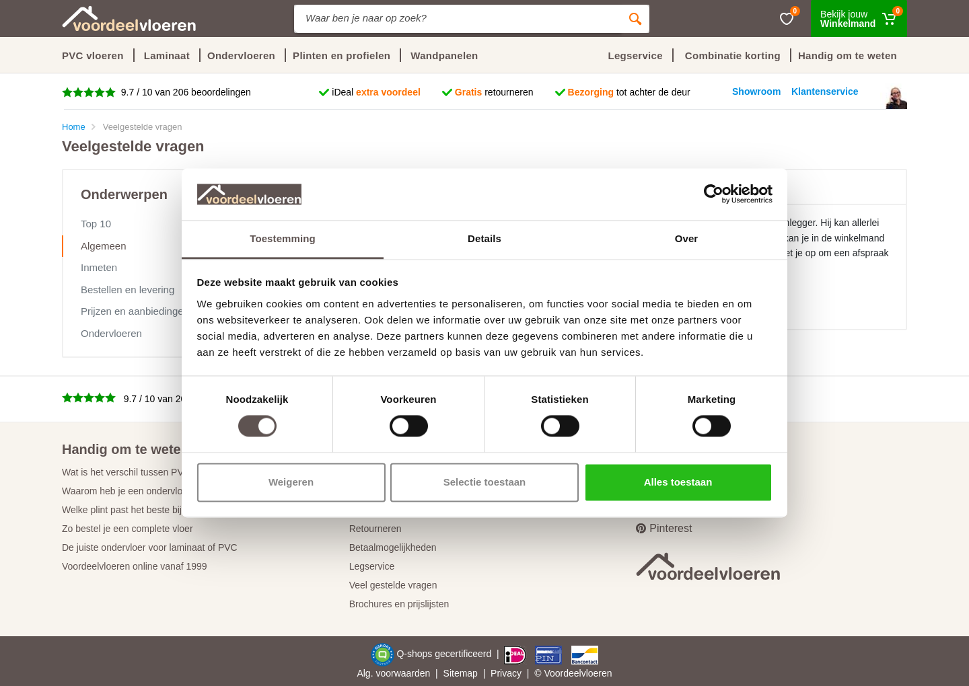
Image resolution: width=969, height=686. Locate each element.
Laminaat (167, 55)
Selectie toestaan (484, 482)
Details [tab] (484, 238)
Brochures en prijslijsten (399, 604)
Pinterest (664, 528)
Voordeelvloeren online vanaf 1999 (134, 566)
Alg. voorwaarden (393, 673)
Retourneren (375, 528)
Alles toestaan (678, 482)
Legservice (372, 566)
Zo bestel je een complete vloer (127, 528)
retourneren (494, 92)
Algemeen (104, 246)
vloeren (596, 673)
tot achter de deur (629, 92)
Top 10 (96, 223)
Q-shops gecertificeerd (445, 654)
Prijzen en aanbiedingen (135, 311)
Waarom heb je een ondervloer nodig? (142, 491)
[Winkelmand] (859, 18)
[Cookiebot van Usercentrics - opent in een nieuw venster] (714, 194)
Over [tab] (686, 238)
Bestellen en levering (127, 289)
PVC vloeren (93, 55)
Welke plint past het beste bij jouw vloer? (147, 509)
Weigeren (291, 482)
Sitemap (460, 673)
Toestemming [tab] (283, 238)
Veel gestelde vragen (393, 585)
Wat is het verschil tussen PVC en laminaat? (154, 472)
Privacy (506, 673)
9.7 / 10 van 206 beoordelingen (184, 92)
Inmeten (99, 267)
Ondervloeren (111, 333)
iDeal (376, 92)
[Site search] (457, 19)
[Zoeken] (635, 19)
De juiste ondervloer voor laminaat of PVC (150, 547)
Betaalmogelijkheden (393, 547)
